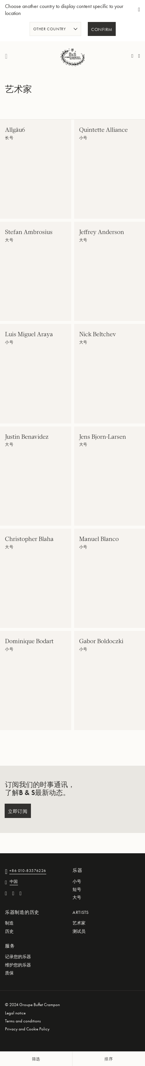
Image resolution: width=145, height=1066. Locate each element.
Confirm (101, 30)
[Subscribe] (18, 811)
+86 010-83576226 (27, 871)
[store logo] (72, 56)
